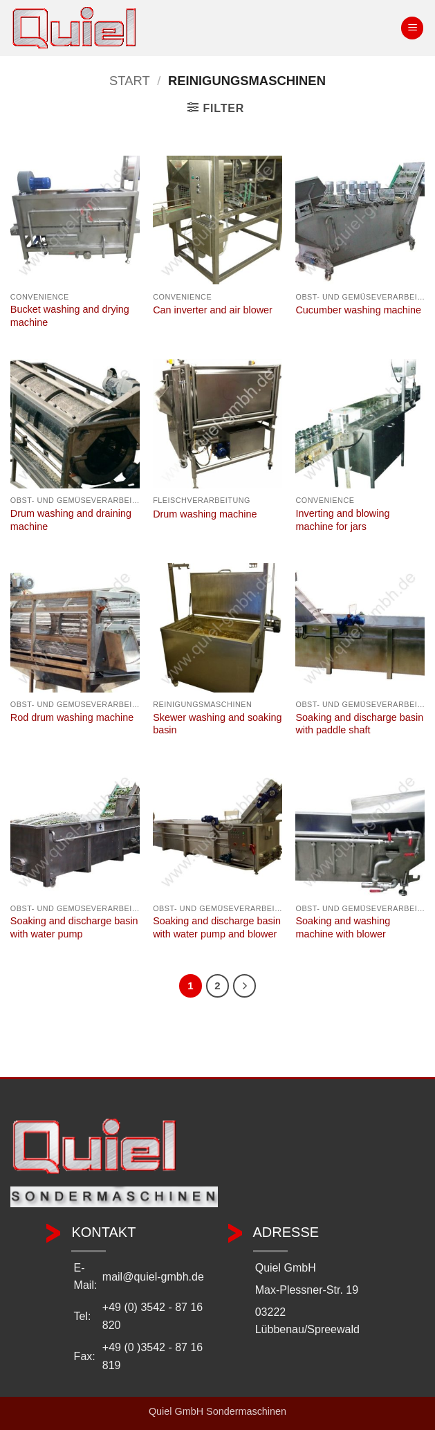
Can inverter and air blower (212, 309)
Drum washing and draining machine (70, 520)
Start (129, 80)
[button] (412, 28)
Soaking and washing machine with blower (342, 927)
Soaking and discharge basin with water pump (74, 927)
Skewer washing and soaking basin (217, 724)
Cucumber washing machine (358, 309)
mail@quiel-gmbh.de (153, 1277)
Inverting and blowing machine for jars (342, 520)
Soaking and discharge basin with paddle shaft (359, 724)
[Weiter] (245, 986)
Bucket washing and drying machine (69, 316)
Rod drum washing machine (71, 717)
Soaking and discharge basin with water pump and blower (217, 927)
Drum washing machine (205, 514)
